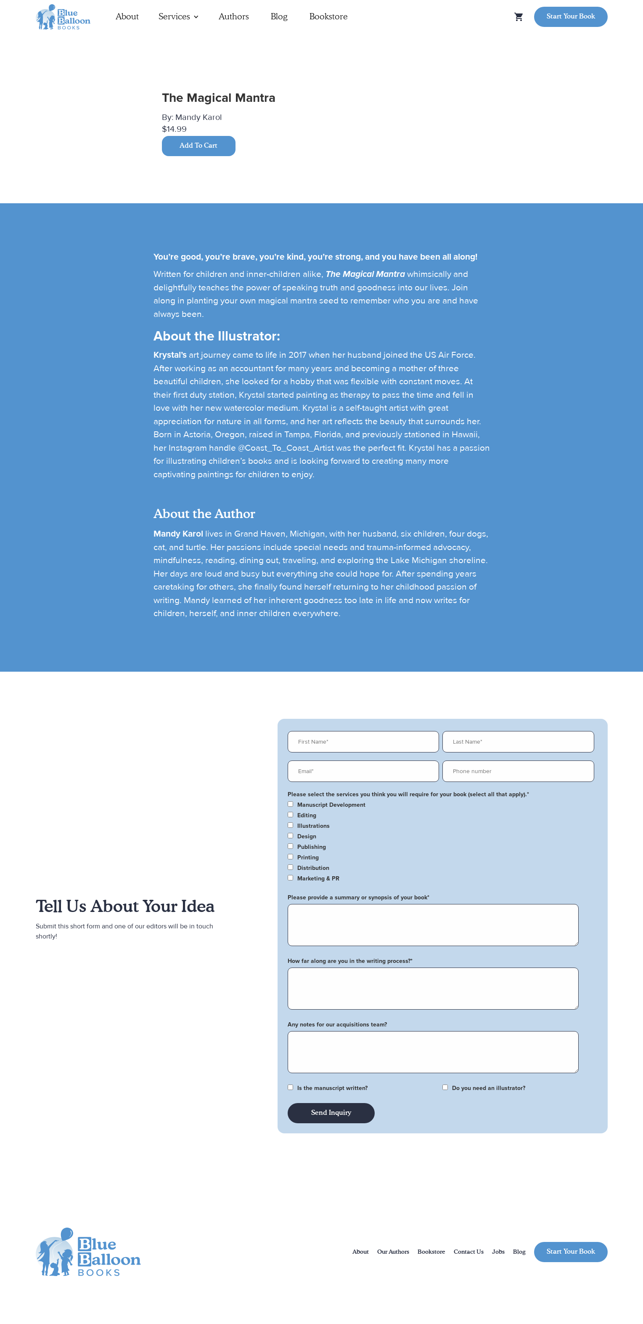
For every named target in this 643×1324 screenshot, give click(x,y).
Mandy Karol (198, 117)
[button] (178, 17)
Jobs (498, 1252)
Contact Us (469, 1252)
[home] (63, 17)
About (127, 17)
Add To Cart (198, 146)
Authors (234, 17)
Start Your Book (571, 16)
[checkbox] (441, 805)
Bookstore (329, 17)
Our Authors (393, 1252)
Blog (279, 17)
